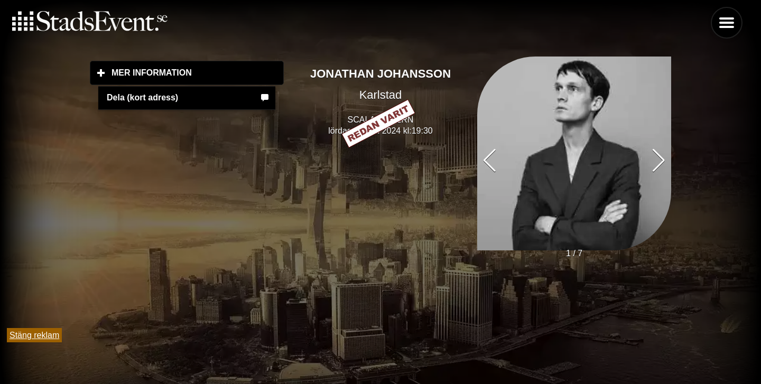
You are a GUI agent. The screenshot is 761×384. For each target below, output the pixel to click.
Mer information (198, 72)
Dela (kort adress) (142, 97)
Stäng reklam (34, 335)
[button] (659, 160)
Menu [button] (727, 23)
